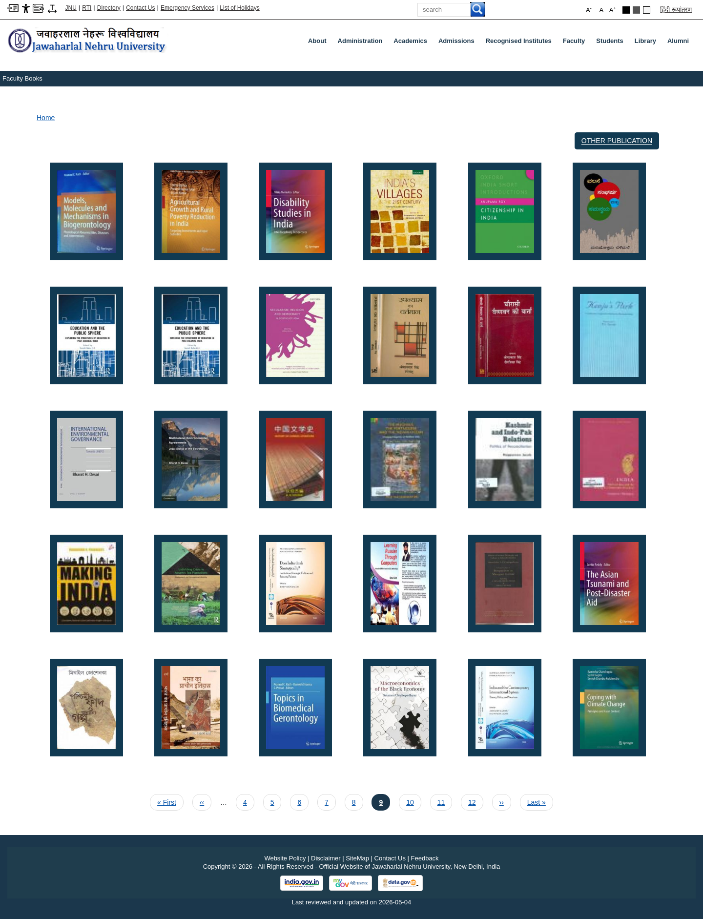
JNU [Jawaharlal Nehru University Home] (71, 7)
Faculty (576, 43)
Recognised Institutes (519, 40)
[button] (86, 210)
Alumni (678, 40)
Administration (362, 43)
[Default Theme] (646, 10)
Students (612, 43)
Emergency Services (187, 7)
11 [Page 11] (445, 801)
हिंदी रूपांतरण (676, 9)
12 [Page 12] (475, 801)
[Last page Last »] (536, 802)
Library (647, 43)
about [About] (317, 40)
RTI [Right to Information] (86, 7)
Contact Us (140, 7)
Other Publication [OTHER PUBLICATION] (616, 141)
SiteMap (357, 858)
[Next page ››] (501, 802)
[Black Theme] (626, 10)
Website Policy (285, 858)
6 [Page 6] (303, 801)
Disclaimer (326, 858)
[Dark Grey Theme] (636, 10)
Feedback (425, 858)
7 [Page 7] (330, 801)
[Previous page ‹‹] (201, 802)
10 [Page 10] (413, 801)
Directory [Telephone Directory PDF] (109, 7)
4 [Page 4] (248, 801)
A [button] (612, 9)
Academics (412, 43)
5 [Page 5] (276, 801)
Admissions (458, 43)
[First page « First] (167, 802)
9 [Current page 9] (384, 801)
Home (46, 118)
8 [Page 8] (357, 801)
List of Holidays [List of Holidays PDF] (239, 7)
